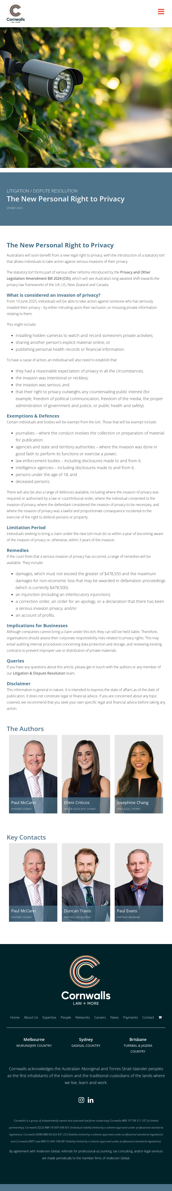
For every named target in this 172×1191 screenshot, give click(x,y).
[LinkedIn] (90, 1100)
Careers (100, 1017)
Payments (130, 1017)
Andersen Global (117, 1158)
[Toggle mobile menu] (161, 11)
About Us (31, 1017)
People (66, 1017)
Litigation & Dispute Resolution (39, 673)
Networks (82, 1017)
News (114, 1017)
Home (14, 1017)
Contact (148, 1017)
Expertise (49, 1017)
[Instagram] (81, 1100)
